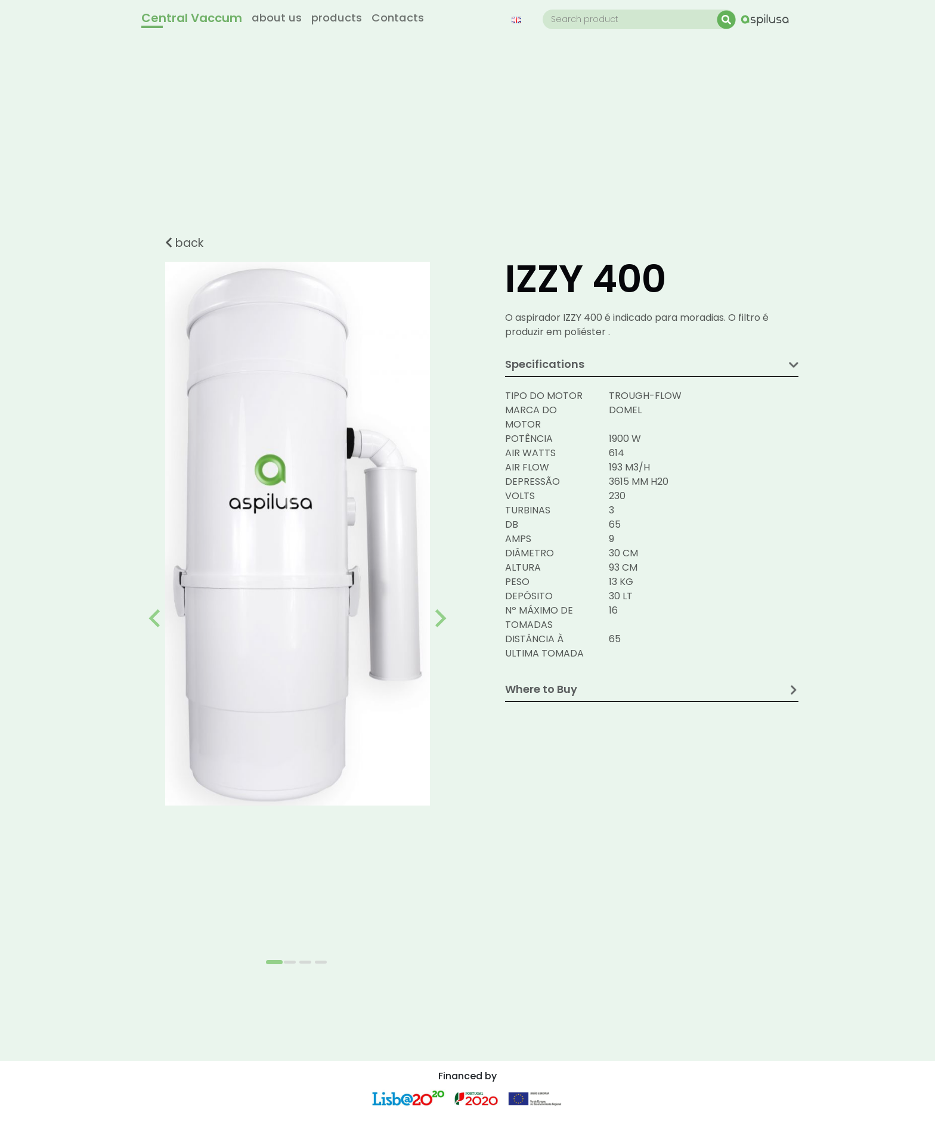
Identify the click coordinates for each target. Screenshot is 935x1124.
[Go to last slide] (155, 618)
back (184, 243)
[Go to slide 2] (290, 962)
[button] (520, 19)
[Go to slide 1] (274, 962)
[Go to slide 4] (321, 962)
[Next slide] (439, 618)
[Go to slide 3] (305, 962)
